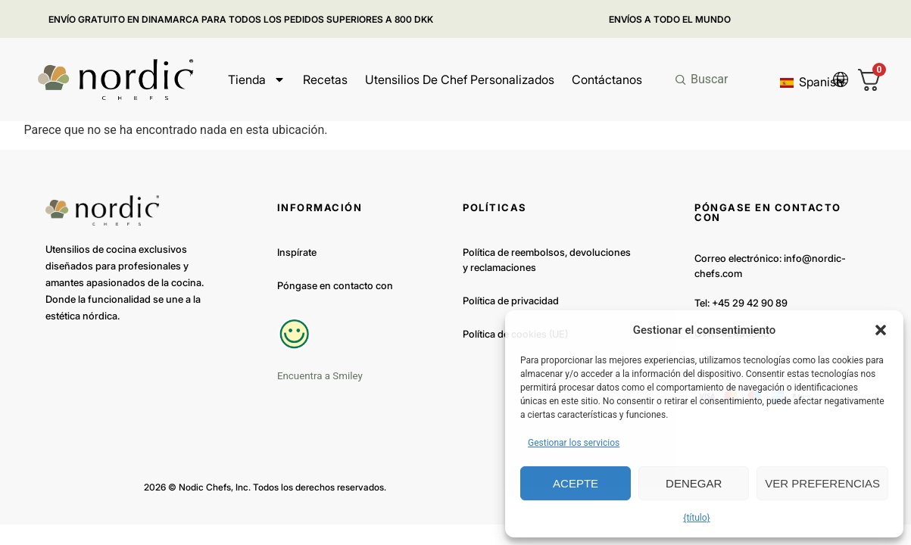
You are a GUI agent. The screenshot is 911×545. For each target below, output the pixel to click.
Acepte (575, 483)
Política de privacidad (511, 300)
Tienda (256, 79)
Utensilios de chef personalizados (459, 79)
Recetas (325, 79)
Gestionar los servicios (573, 443)
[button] (880, 330)
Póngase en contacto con (335, 285)
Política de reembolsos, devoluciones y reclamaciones (547, 259)
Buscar (709, 79)
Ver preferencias (822, 483)
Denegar (694, 483)
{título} (696, 517)
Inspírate (297, 252)
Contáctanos (607, 79)
